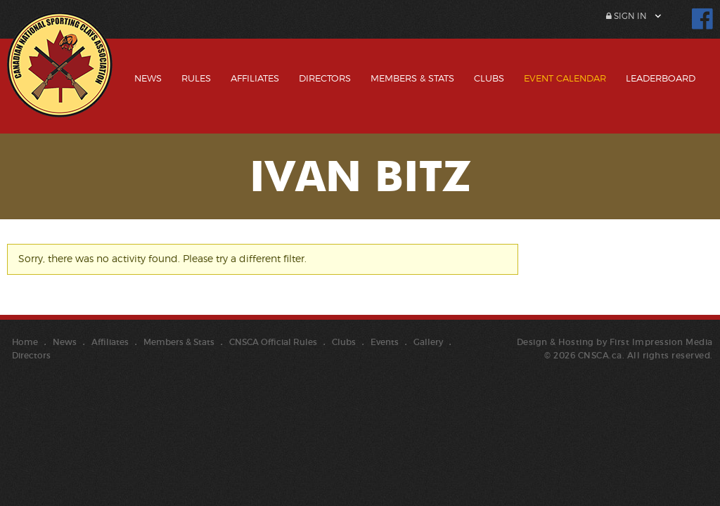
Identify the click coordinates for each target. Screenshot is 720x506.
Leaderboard (660, 78)
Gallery (428, 342)
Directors (325, 78)
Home (25, 342)
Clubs (489, 78)
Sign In (626, 16)
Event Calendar (565, 78)
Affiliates (255, 78)
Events (385, 342)
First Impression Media (661, 342)
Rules (196, 78)
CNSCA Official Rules (273, 342)
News (148, 78)
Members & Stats (412, 78)
